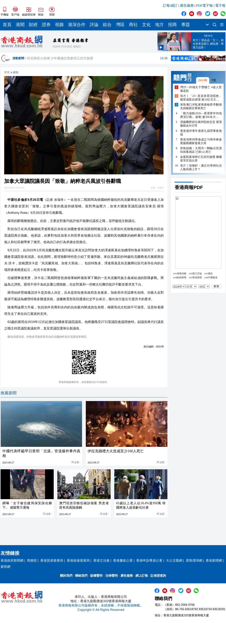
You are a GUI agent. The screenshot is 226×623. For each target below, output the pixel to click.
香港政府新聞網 (12, 560)
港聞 (20, 24)
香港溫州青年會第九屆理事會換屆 (201, 132)
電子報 (220, 5)
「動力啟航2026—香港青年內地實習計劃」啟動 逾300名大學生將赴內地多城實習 (201, 115)
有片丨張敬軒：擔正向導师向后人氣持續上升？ (201, 167)
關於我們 (66, 575)
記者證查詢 (158, 575)
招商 (172, 24)
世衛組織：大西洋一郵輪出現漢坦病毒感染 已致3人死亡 (201, 150)
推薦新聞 (9, 393)
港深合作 (76, 24)
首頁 (7, 24)
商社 (133, 24)
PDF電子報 (204, 5)
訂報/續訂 (170, 5)
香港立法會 (101, 560)
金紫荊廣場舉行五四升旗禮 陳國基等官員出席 (201, 158)
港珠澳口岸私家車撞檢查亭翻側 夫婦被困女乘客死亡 (201, 106)
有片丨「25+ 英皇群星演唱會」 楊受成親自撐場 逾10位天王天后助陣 (201, 97)
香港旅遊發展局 (78, 560)
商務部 (32, 560)
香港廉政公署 (123, 560)
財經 (33, 24)
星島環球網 (194, 560)
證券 (46, 24)
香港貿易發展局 (51, 560)
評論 (94, 24)
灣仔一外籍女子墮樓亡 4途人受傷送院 (201, 89)
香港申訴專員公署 (149, 560)
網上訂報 (141, 575)
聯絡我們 (81, 575)
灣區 (120, 24)
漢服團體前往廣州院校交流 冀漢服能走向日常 (201, 123)
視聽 (59, 24)
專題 (185, 24)
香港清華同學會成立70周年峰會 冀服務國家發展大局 (201, 141)
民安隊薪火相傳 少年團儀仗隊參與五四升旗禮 (97, 58)
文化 (146, 24)
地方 (159, 24)
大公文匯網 (174, 560)
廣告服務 (187, 5)
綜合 (107, 24)
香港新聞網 (214, 560)
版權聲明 (96, 575)
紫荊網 (5, 567)
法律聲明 (111, 575)
